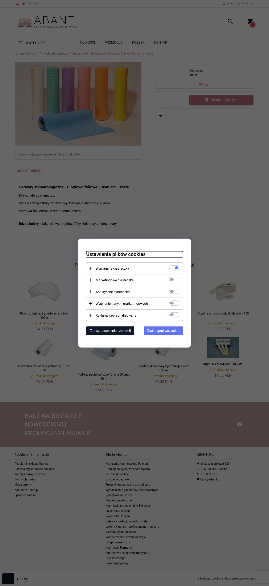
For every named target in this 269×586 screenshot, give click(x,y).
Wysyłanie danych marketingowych (122, 303)
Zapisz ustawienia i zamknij (110, 331)
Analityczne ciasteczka (113, 292)
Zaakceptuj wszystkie (163, 331)
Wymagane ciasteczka (112, 268)
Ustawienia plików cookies (116, 254)
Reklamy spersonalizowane (116, 315)
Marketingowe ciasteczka (115, 280)
